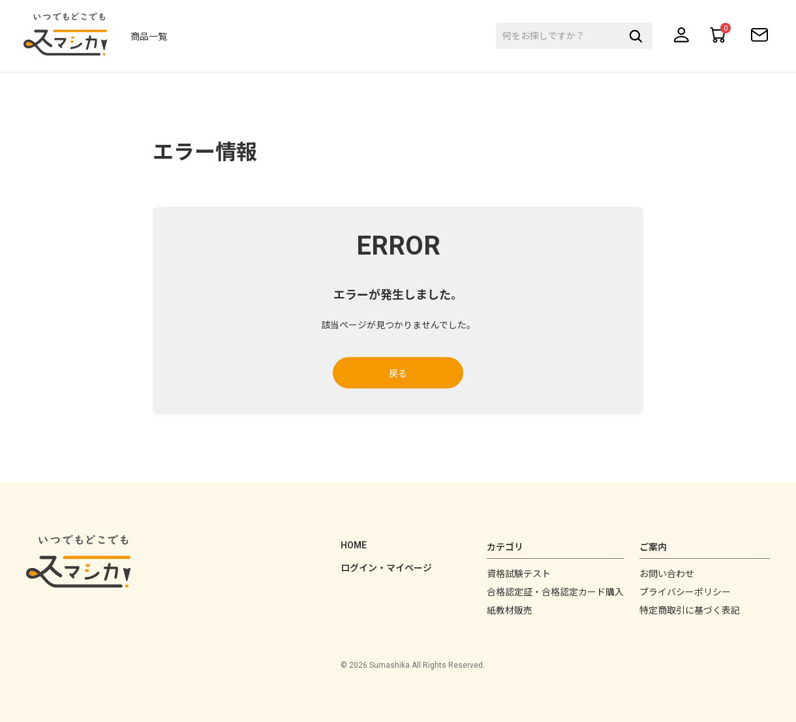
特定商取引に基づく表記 (689, 610)
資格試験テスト (519, 574)
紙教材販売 (509, 610)
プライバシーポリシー (685, 592)
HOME (354, 545)
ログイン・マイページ (386, 568)
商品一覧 (154, 37)
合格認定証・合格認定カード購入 (555, 592)
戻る (398, 373)
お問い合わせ (666, 574)
